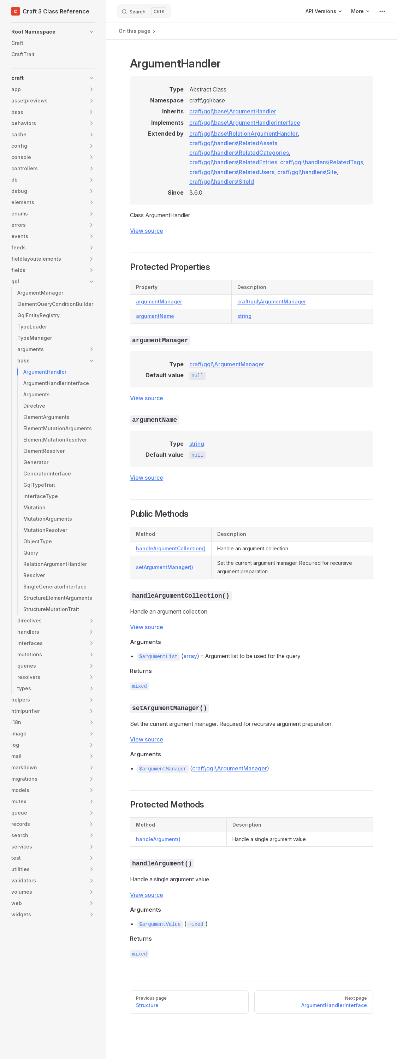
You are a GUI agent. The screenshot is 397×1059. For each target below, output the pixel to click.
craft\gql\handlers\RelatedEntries (233, 162)
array (190, 655)
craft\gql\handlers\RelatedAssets (233, 143)
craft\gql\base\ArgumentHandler (232, 111)
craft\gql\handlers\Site (307, 172)
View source (146, 230)
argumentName (155, 316)
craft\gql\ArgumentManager (271, 301)
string (244, 316)
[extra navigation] (382, 11)
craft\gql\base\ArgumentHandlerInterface (244, 122)
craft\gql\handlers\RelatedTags (321, 162)
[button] (53, 31)
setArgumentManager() (164, 567)
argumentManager (159, 301)
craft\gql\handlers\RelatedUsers (231, 172)
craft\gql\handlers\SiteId (221, 181)
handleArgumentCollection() (171, 548)
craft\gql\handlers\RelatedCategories (239, 152)
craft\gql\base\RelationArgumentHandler (243, 133)
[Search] (144, 11)
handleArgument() (158, 839)
